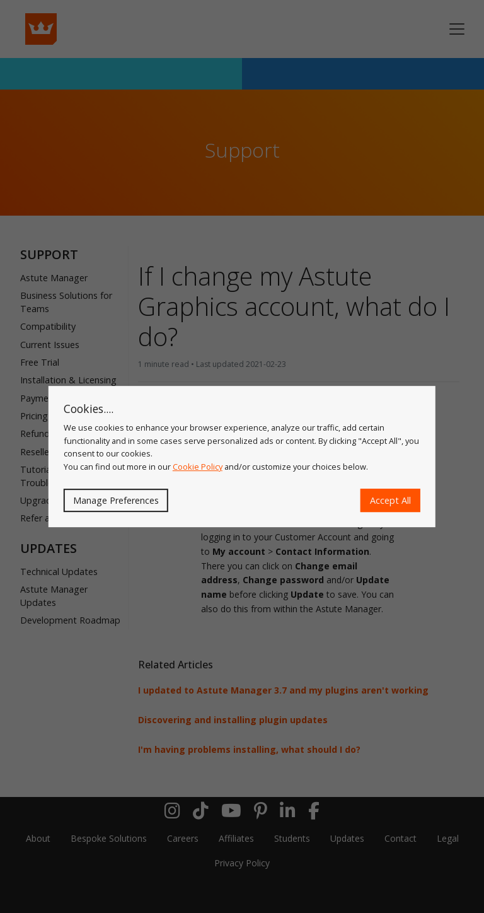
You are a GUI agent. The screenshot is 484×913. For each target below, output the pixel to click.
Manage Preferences (116, 500)
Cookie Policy (197, 466)
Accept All (390, 500)
